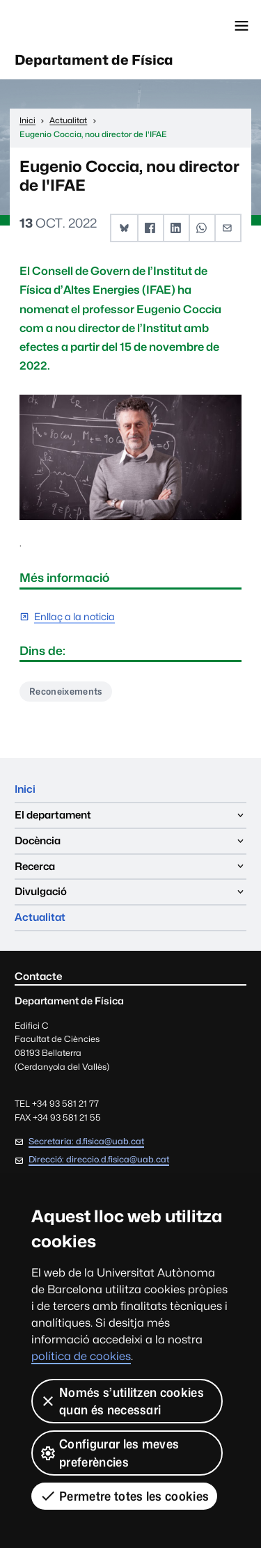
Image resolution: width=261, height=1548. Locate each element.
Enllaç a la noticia (74, 617)
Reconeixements (65, 691)
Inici (25, 789)
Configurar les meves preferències (109, 1453)
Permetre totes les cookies (124, 1495)
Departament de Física (94, 60)
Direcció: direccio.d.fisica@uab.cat (99, 1159)
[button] (124, 228)
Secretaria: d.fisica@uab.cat (86, 1141)
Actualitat (40, 917)
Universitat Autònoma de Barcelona (73, 26)
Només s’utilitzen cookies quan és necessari (122, 1401)
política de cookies (81, 1356)
